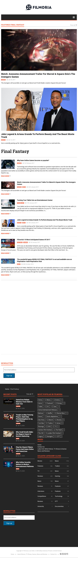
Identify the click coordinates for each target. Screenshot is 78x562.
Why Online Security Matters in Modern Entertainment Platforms (25, 464)
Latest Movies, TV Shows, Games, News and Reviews (32, 554)
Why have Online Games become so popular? (33, 160)
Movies (3, 140)
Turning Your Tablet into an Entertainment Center (35, 200)
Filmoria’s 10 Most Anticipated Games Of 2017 (33, 240)
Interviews (41, 491)
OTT (56, 501)
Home (7, 389)
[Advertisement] (20, 316)
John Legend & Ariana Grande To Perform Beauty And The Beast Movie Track (44, 220)
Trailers (57, 466)
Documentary (59, 506)
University (41, 506)
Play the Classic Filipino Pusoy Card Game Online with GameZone (25, 449)
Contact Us (41, 447)
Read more (5, 176)
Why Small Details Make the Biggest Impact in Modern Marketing (24, 434)
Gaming (3, 79)
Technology (20, 203)
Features (19, 242)
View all (72, 25)
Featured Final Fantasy (12, 25)
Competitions (42, 496)
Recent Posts (9, 394)
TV (38, 471)
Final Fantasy (15, 151)
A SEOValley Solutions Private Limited (46, 551)
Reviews (40, 476)
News (24, 187)
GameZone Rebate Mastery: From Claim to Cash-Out (24, 402)
